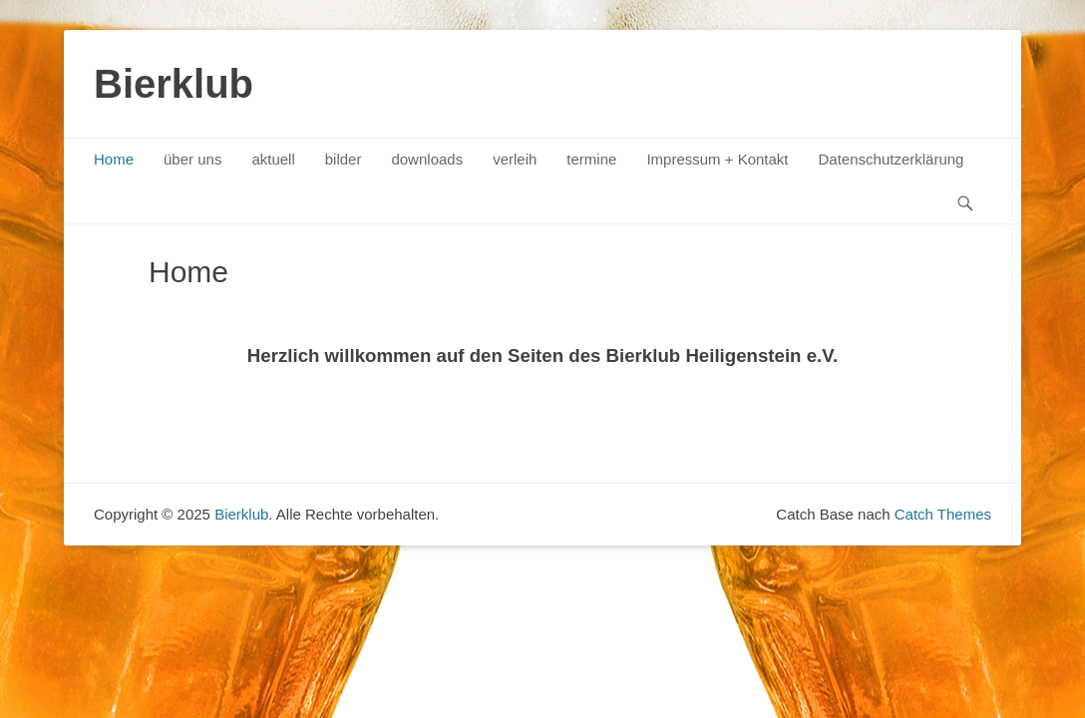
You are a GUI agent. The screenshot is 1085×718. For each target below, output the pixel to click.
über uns (192, 159)
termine (591, 159)
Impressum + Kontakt (717, 159)
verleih (515, 159)
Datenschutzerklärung (891, 159)
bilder (343, 159)
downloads (427, 159)
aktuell (272, 159)
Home (114, 159)
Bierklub (173, 84)
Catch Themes (943, 514)
